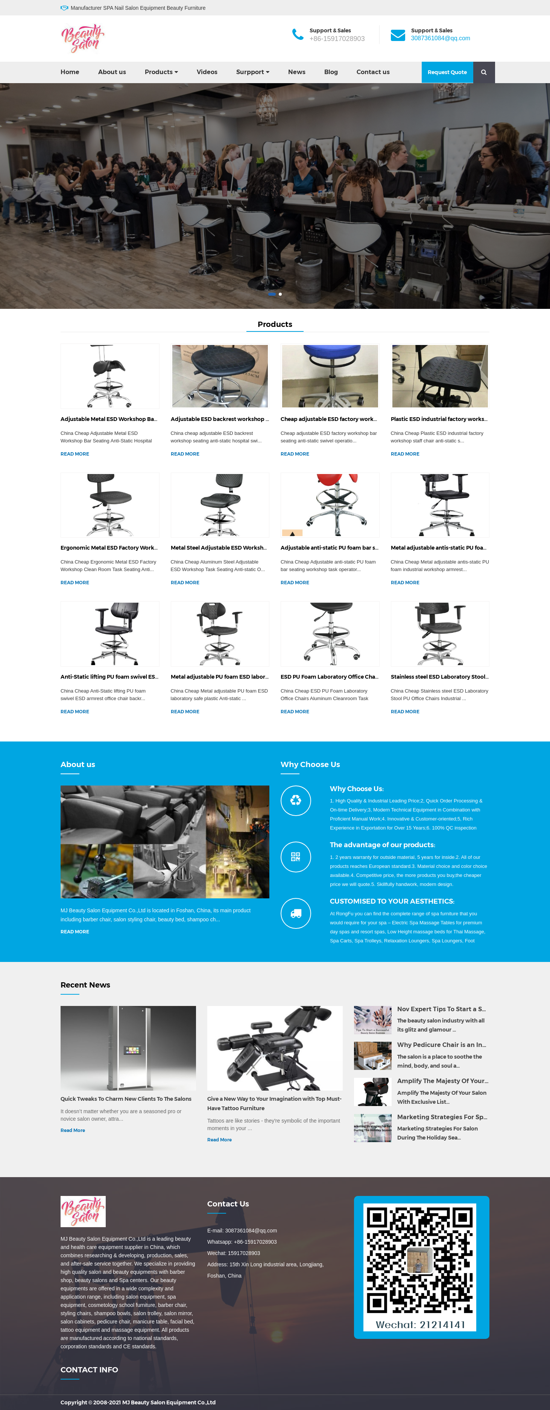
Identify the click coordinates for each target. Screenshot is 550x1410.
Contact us (373, 72)
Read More (73, 1130)
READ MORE (75, 454)
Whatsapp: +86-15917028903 (242, 1242)
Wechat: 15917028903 (233, 1253)
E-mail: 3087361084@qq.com (242, 1231)
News (296, 72)
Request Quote (447, 72)
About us (112, 72)
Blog (331, 72)
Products (159, 72)
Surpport (250, 72)
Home (70, 72)
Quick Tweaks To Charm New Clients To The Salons (126, 1098)
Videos (207, 72)
